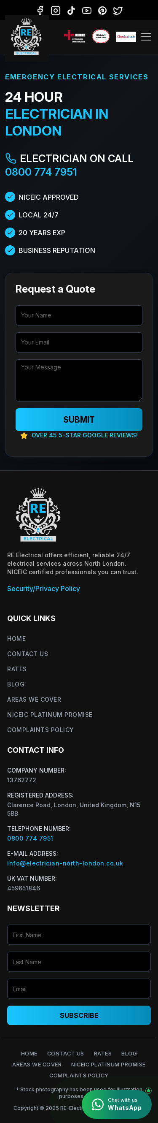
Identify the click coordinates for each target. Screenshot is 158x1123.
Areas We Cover (34, 699)
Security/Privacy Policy (43, 588)
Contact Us (27, 653)
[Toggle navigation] (146, 36)
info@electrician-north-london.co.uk (65, 863)
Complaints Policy (40, 729)
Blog (15, 684)
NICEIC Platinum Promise (50, 714)
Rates (17, 669)
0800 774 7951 (41, 172)
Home (16, 638)
